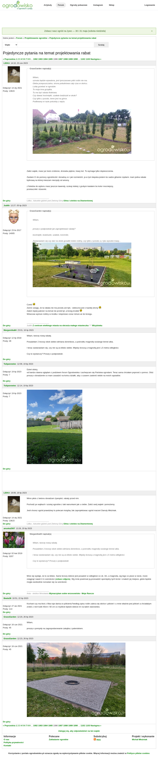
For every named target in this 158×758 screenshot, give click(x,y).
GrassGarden (10, 617)
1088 (65, 59)
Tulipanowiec (10, 364)
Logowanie (150, 5)
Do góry (6, 200)
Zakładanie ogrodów (58, 739)
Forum (61, 5)
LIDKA (7, 63)
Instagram (98, 5)
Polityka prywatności (14, 742)
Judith (7, 205)
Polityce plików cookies (138, 753)
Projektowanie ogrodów (36, 38)
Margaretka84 (10, 330)
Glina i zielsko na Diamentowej (78, 200)
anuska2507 (9, 528)
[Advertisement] (79, 19)
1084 (45, 59)
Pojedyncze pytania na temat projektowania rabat (72, 38)
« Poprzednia (9, 59)
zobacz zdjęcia (63, 579)
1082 (35, 59)
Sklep (111, 5)
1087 (60, 59)
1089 (70, 59)
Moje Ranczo (88, 593)
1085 (50, 59)
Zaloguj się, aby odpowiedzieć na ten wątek (79, 731)
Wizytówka (97, 325)
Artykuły (48, 5)
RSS (97, 740)
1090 (75, 59)
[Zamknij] (152, 31)
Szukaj (101, 45)
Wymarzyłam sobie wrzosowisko (64, 593)
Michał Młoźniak (139, 739)
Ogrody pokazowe (78, 5)
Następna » (96, 59)
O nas (6, 739)
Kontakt (7, 745)
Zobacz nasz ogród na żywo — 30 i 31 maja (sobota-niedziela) (75, 31)
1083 (40, 59)
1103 (88, 59)
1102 (83, 59)
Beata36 (7, 598)
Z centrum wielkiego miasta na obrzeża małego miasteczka (61, 325)
